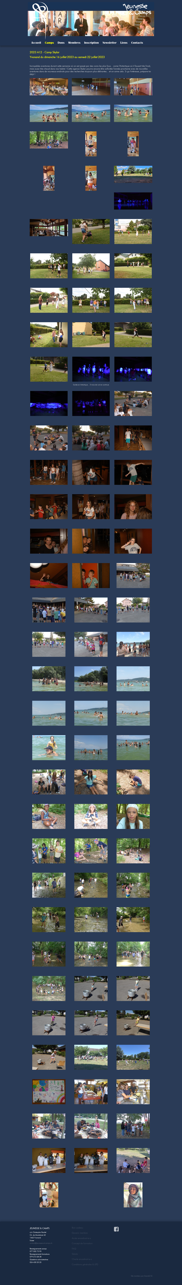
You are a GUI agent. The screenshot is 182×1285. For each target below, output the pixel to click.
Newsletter (110, 42)
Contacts (137, 42)
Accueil (36, 42)
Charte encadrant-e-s (82, 1259)
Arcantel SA (148, 1276)
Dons (61, 42)
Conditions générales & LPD (85, 1264)
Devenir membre (80, 1233)
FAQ (74, 1248)
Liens (123, 42)
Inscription (91, 42)
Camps (49, 42)
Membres (74, 42)
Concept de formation (82, 1243)
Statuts (75, 1254)
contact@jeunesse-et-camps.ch (41, 1243)
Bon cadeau (77, 1227)
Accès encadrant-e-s (81, 1238)
